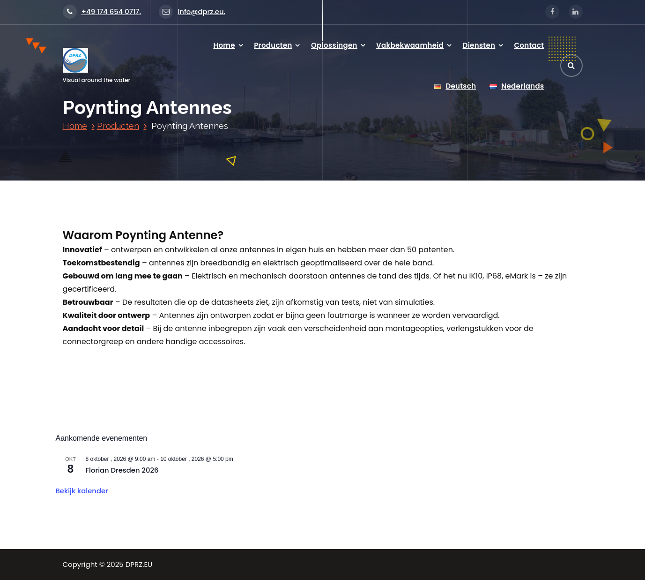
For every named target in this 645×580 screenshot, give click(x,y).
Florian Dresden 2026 (122, 470)
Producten (273, 45)
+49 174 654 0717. (102, 11)
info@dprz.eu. (192, 11)
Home (224, 45)
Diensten (479, 45)
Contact (529, 45)
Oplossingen (334, 45)
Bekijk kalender (82, 491)
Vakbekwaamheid (410, 45)
